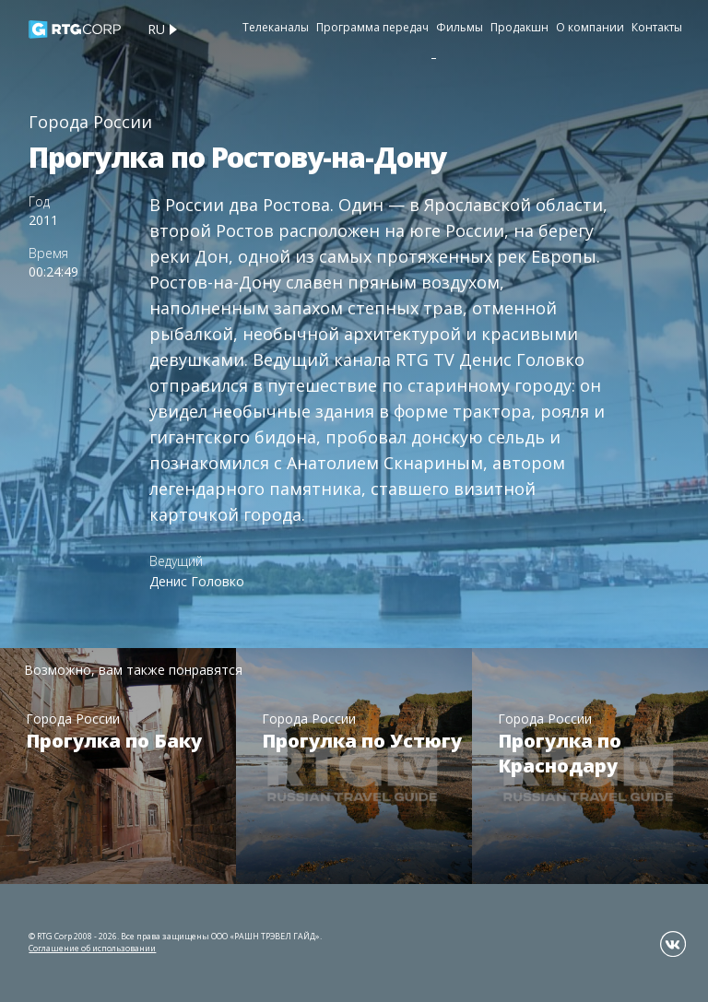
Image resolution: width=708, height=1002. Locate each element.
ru (156, 29)
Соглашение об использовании (92, 948)
